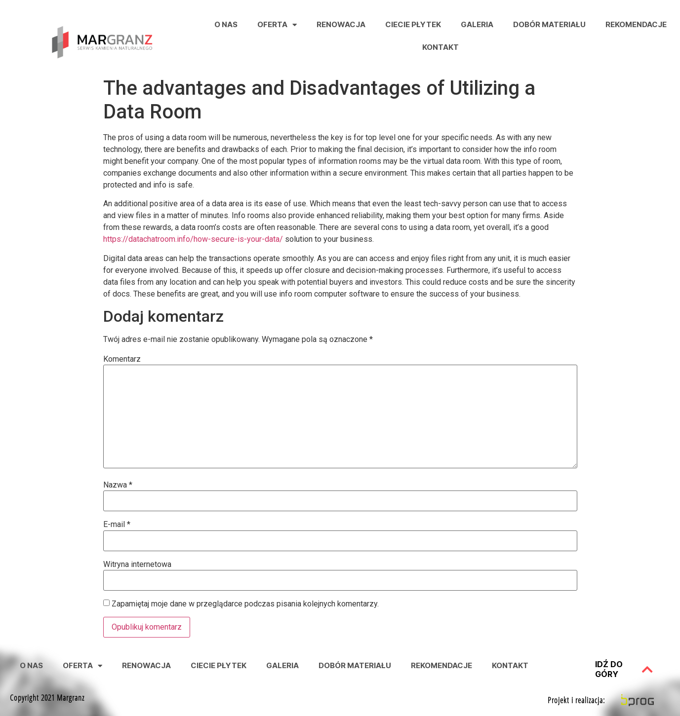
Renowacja (341, 24)
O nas (226, 24)
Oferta (277, 25)
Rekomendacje (636, 24)
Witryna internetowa (137, 564)
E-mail (116, 524)
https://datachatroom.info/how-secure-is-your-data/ (193, 239)
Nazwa (117, 485)
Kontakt (440, 47)
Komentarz (122, 359)
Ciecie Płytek (413, 24)
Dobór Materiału (549, 24)
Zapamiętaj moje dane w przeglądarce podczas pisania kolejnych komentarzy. (245, 604)
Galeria (477, 24)
